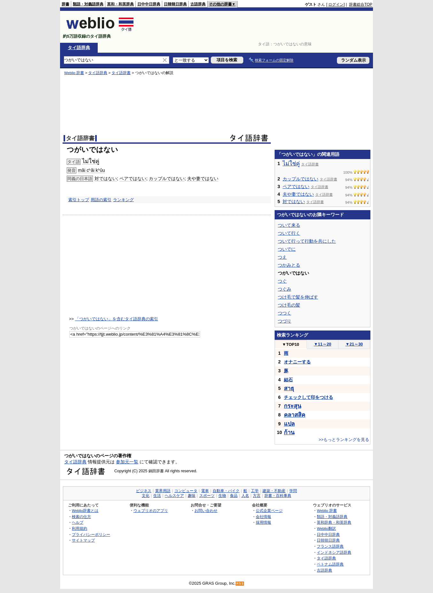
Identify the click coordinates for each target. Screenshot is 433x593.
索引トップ (78, 199)
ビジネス (143, 491)
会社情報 (263, 516)
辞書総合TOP (360, 4)
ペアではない (132, 178)
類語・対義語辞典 (88, 4)
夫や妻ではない (202, 178)
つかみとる (289, 265)
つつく (284, 313)
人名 (245, 496)
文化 (145, 496)
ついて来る (289, 225)
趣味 (191, 496)
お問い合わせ (205, 510)
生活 (157, 496)
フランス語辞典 (330, 546)
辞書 (65, 4)
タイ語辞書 (121, 73)
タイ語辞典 (79, 47)
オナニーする (297, 361)
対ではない (106, 178)
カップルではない (167, 178)
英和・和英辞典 (120, 4)
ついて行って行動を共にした (307, 241)
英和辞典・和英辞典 (334, 522)
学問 (293, 491)
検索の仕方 (81, 516)
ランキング (123, 199)
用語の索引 (101, 199)
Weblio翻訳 (326, 528)
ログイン (336, 4)
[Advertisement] (256, 26)
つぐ (282, 281)
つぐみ (284, 289)
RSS (240, 583)
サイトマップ (83, 540)
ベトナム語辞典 (330, 564)
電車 (205, 491)
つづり (284, 320)
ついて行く (289, 233)
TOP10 (290, 344)
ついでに (287, 249)
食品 (234, 496)
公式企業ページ (269, 510)
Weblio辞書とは (85, 510)
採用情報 (263, 522)
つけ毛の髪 (289, 305)
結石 (288, 379)
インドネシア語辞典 (334, 552)
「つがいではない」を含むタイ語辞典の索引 (116, 318)
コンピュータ (185, 491)
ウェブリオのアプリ (150, 510)
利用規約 (79, 528)
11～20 (322, 344)
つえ (282, 257)
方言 (257, 496)
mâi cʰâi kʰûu (91, 170)
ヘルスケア (174, 496)
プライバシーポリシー (91, 534)
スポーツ (207, 496)
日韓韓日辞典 (175, 4)
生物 (222, 496)
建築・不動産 (273, 491)
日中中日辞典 (148, 4)
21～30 (354, 344)
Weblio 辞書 (74, 73)
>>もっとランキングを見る (344, 439)
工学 (255, 491)
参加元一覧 (127, 461)
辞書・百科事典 (277, 496)
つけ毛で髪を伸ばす (298, 297)
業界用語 (163, 491)
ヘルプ (77, 522)
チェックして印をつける (308, 397)
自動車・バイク (226, 491)
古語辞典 (198, 4)
